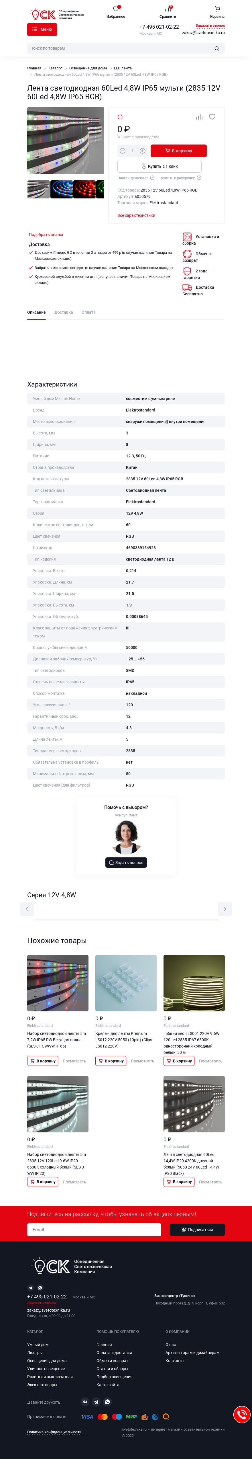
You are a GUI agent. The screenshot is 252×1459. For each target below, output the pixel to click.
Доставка (63, 312)
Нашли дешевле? (136, 177)
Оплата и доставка (114, 1352)
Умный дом (37, 1344)
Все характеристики (136, 215)
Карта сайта (108, 1384)
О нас (171, 1344)
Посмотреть (74, 1061)
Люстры (35, 1352)
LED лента (123, 68)
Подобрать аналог (46, 235)
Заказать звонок (210, 26)
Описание (36, 312)
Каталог (34, 29)
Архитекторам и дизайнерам (192, 1352)
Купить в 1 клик (158, 166)
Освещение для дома (88, 68)
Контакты (175, 1360)
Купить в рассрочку (181, 177)
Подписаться (197, 1230)
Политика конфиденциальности (54, 1432)
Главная (34, 68)
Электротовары (42, 1384)
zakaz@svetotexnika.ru (203, 33)
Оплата (89, 312)
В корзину (175, 150)
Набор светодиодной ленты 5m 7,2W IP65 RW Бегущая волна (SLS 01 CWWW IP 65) (56, 1040)
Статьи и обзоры (112, 1368)
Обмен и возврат (112, 1360)
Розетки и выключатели (50, 1376)
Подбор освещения (115, 1376)
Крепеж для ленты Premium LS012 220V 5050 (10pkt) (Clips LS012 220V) (123, 1040)
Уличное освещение (46, 1368)
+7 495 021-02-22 (159, 27)
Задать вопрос (126, 863)
